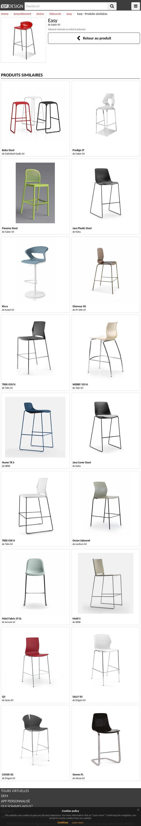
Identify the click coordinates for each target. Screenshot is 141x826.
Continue (62, 822)
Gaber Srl (55, 24)
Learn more (78, 822)
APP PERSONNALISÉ (15, 801)
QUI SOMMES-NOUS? (17, 806)
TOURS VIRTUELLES (15, 791)
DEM (4, 796)
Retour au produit (94, 38)
